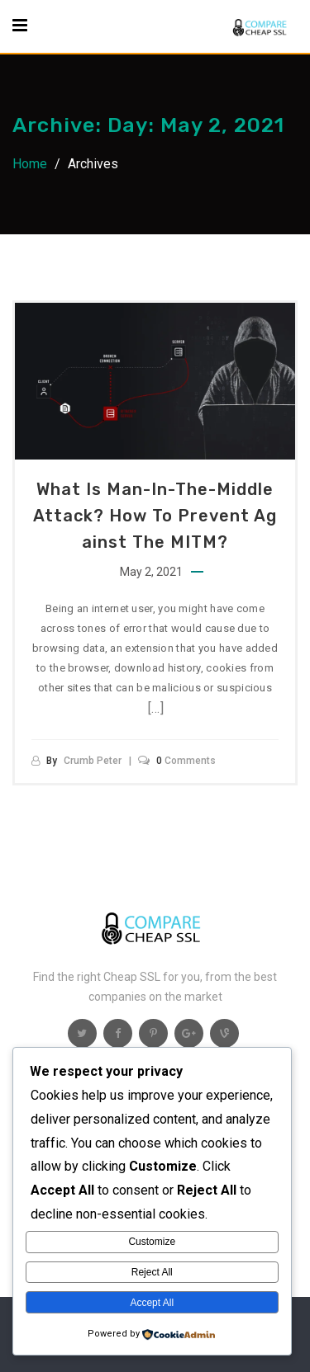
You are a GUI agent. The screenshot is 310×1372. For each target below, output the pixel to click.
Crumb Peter (93, 760)
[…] (156, 708)
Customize (151, 1241)
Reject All (152, 1272)
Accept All (152, 1302)
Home (29, 164)
